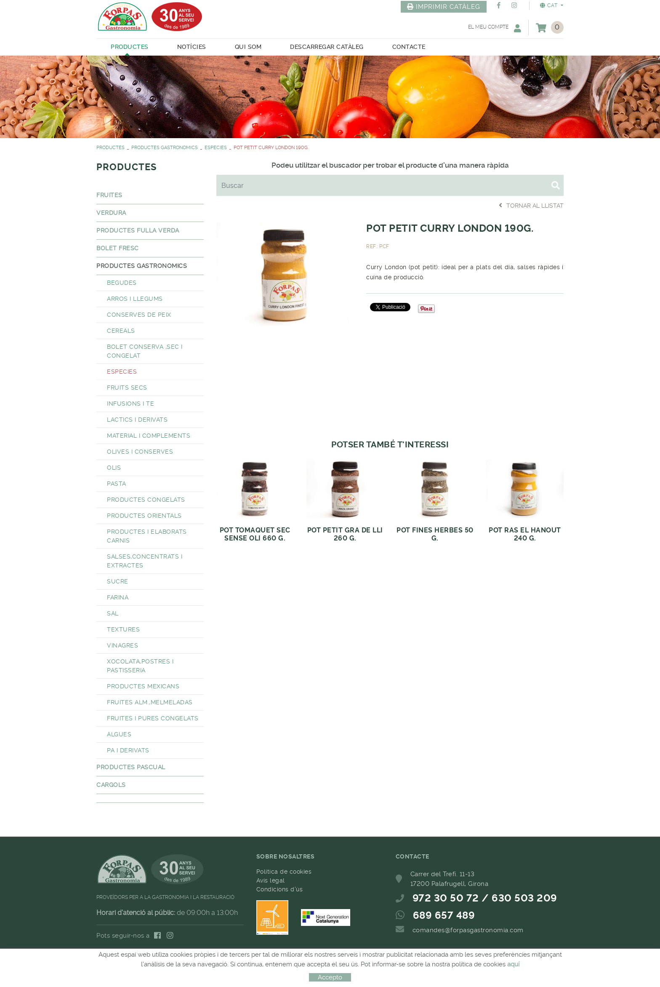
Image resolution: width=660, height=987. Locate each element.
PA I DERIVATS (128, 750)
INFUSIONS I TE (130, 403)
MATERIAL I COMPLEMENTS (148, 435)
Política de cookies (284, 871)
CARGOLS (111, 784)
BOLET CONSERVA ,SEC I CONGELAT (145, 351)
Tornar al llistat (531, 205)
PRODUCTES (110, 147)
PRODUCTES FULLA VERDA (137, 230)
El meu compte (494, 28)
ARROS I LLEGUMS (135, 298)
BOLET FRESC (117, 248)
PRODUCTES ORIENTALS (144, 515)
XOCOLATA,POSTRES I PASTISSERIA (140, 666)
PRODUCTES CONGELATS (146, 499)
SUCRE (117, 581)
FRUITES (109, 195)
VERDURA (111, 212)
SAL (113, 613)
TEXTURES (123, 629)
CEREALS (121, 330)
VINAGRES (122, 645)
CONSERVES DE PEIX (139, 314)
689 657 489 (444, 915)
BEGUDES (122, 282)
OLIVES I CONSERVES (140, 451)
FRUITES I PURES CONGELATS (153, 718)
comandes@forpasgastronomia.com (468, 930)
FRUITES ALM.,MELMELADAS (150, 702)
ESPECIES (216, 147)
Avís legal (270, 880)
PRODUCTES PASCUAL (130, 767)
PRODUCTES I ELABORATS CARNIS (147, 536)
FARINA (117, 597)
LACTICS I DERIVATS (137, 419)
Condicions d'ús (279, 889)
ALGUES (119, 734)
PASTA (116, 483)
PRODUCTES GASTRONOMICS (164, 147)
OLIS (114, 467)
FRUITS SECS (127, 387)
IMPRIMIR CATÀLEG (443, 7)
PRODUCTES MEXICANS (143, 686)
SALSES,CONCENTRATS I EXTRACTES (144, 561)
